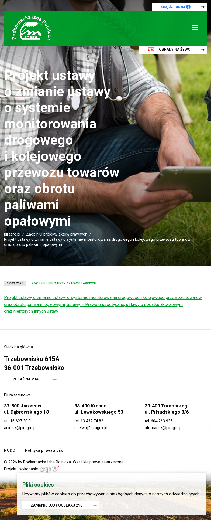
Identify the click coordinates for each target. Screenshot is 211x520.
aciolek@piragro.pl (20, 427)
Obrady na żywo (169, 49)
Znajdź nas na (176, 7)
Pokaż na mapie (27, 379)
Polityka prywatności (44, 450)
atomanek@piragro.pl (163, 427)
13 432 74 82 (92, 421)
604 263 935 (161, 421)
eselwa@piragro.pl (90, 427)
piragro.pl (12, 234)
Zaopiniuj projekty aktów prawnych (56, 234)
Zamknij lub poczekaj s (57, 505)
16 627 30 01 (21, 421)
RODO (9, 450)
